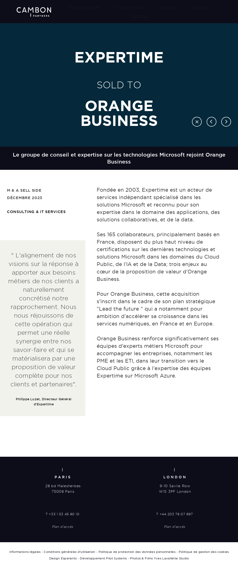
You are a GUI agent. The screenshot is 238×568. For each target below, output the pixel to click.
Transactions (128, 7)
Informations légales (25, 551)
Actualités (201, 7)
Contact (140, 16)
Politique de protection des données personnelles (137, 551)
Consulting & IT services (36, 212)
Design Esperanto (63, 558)
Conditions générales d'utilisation (69, 551)
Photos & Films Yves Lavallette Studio (159, 558)
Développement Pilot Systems (103, 558)
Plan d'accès (62, 526)
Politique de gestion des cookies (204, 551)
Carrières (166, 7)
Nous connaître (84, 7)
